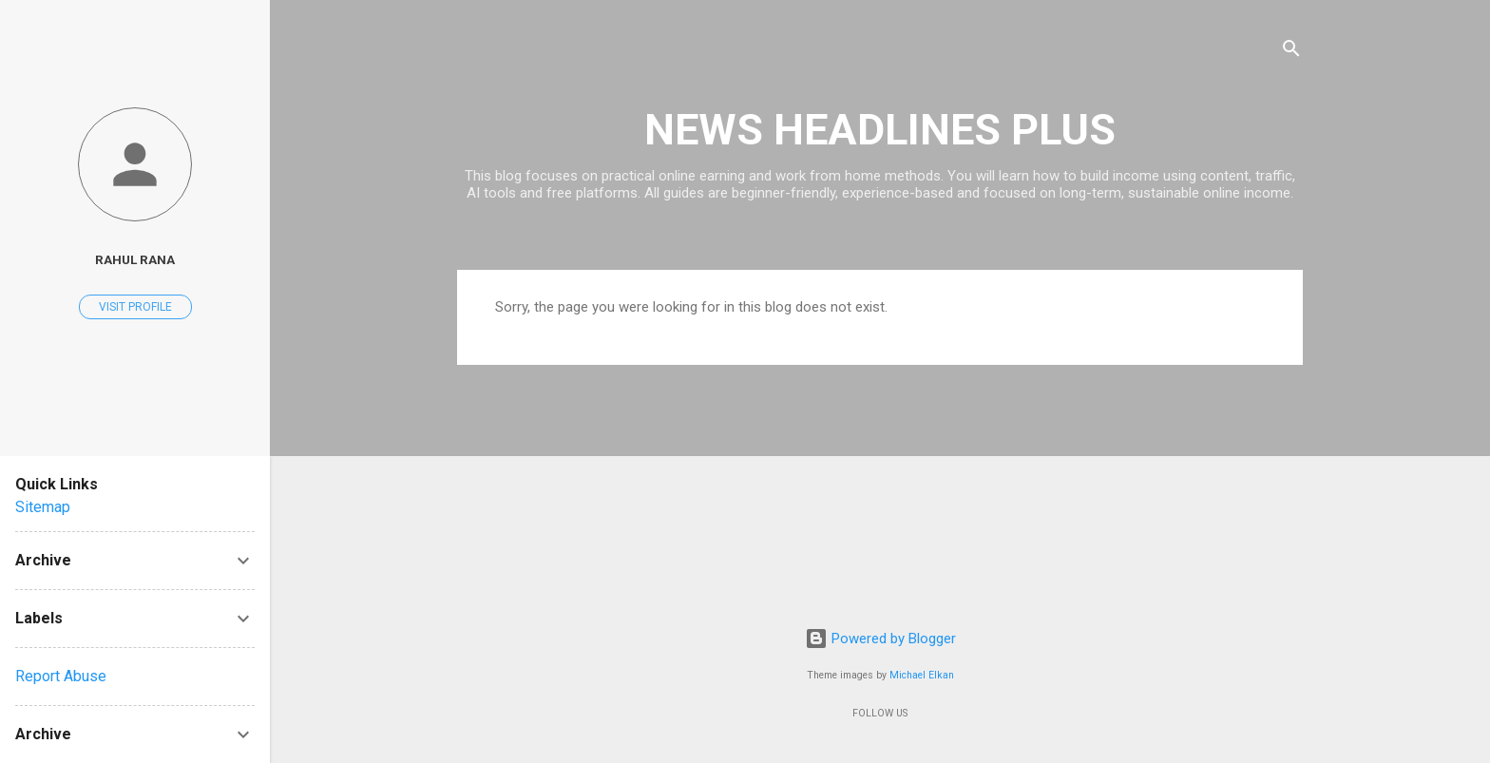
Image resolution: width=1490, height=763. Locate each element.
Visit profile (135, 307)
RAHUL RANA (135, 259)
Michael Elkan (921, 675)
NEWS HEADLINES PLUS (880, 130)
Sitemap (42, 507)
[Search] (1291, 52)
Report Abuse (60, 676)
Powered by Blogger (880, 638)
